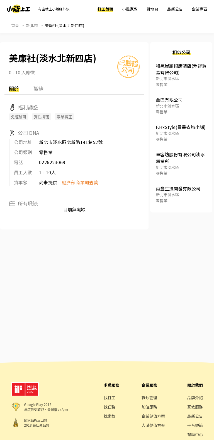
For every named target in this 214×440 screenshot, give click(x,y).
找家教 (109, 416)
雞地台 (152, 9)
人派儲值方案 (153, 425)
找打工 (109, 397)
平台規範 (195, 425)
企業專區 (199, 9)
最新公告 (175, 9)
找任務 (109, 407)
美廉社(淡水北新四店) (64, 25)
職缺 (38, 88)
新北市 (32, 25)
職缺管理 (149, 397)
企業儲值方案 (153, 416)
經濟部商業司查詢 (80, 182)
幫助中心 (195, 434)
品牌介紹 (195, 397)
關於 (14, 88)
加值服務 (149, 407)
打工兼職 (105, 9)
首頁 (15, 25)
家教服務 (195, 407)
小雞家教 (130, 9)
